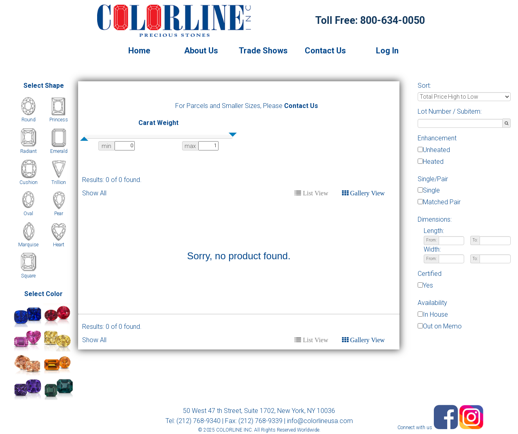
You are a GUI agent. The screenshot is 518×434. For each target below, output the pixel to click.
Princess (58, 120)
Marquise (28, 245)
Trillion (58, 182)
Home (139, 50)
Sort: (424, 85)
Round (28, 120)
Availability (432, 303)
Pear (58, 213)
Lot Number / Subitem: (450, 111)
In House (435, 314)
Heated (433, 161)
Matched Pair (442, 202)
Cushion (28, 182)
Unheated (436, 150)
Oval (28, 213)
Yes (428, 285)
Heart (58, 245)
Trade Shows (263, 50)
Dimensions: (435, 219)
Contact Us (325, 50)
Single (431, 190)
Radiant (28, 151)
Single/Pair (433, 179)
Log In (387, 50)
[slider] (84, 139)
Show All (94, 193)
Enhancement (437, 138)
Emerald (59, 151)
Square (28, 276)
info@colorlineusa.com (320, 421)
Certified (430, 273)
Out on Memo (442, 326)
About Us (201, 50)
